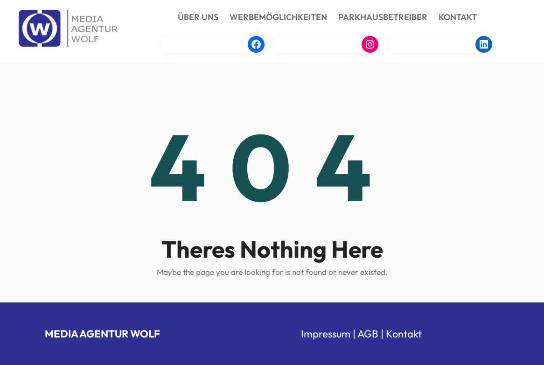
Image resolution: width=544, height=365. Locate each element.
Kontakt (404, 333)
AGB (367, 333)
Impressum (325, 333)
